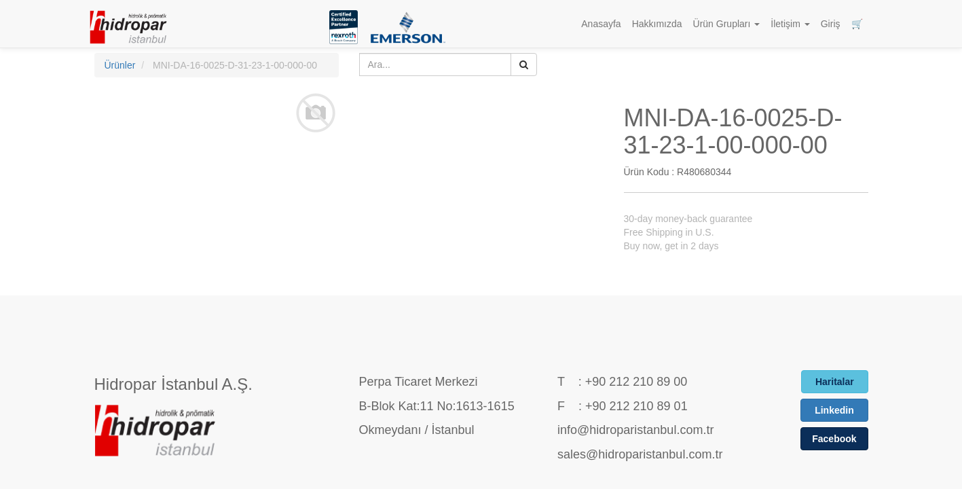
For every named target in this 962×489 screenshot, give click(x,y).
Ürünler (120, 65)
